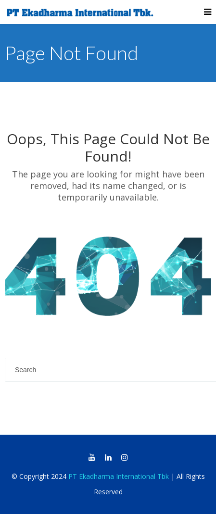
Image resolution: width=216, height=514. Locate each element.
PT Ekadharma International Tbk (118, 476)
